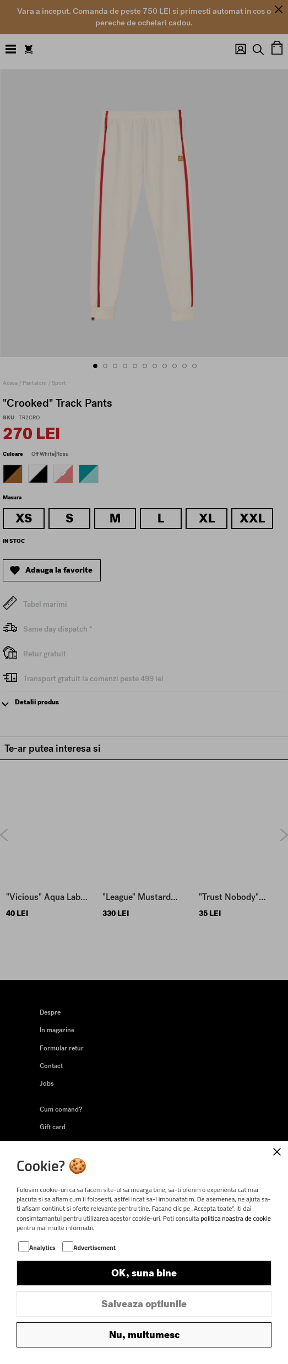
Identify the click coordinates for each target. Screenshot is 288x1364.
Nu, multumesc (144, 1334)
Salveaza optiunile (144, 1304)
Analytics (42, 1247)
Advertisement (94, 1247)
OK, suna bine (144, 1273)
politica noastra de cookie (235, 1218)
